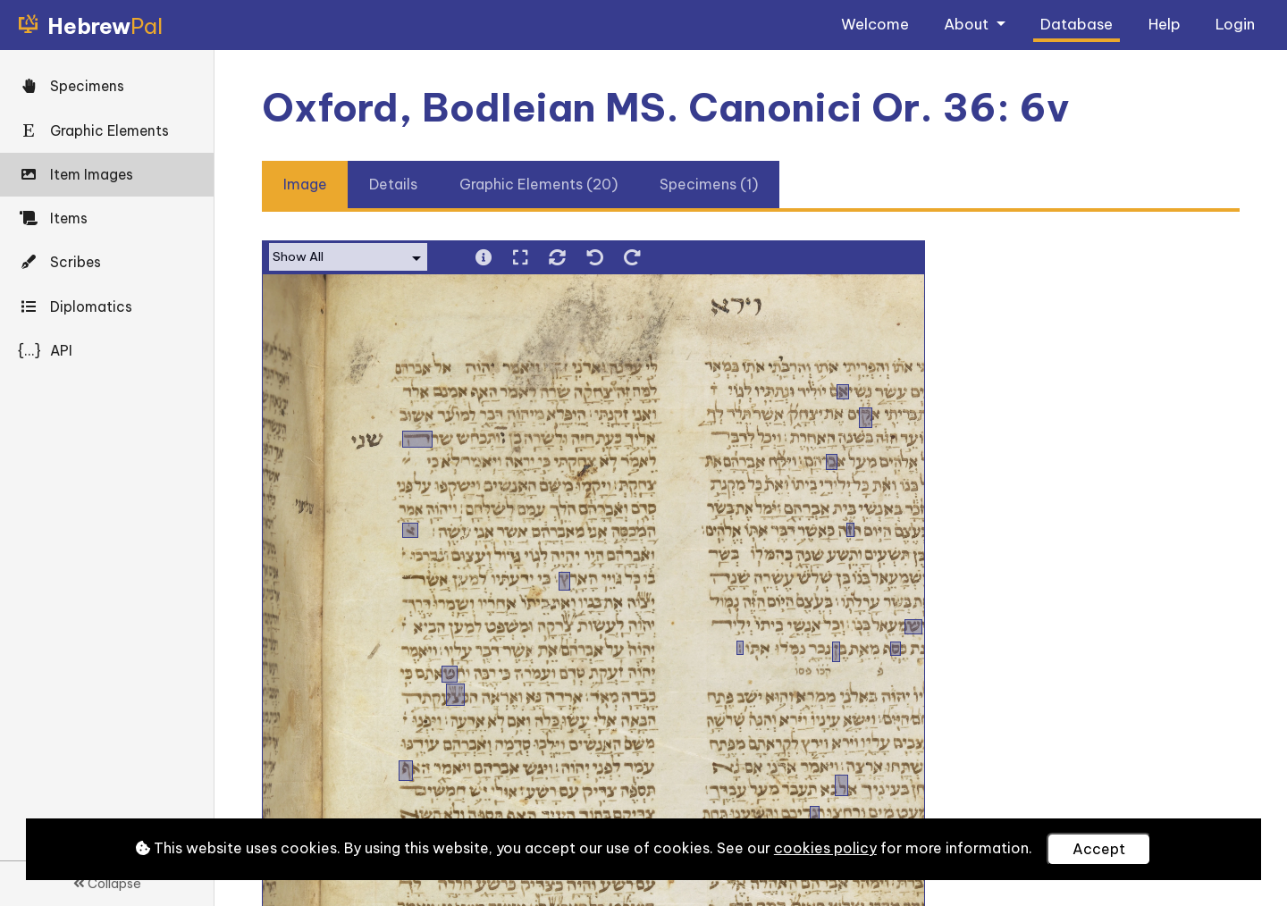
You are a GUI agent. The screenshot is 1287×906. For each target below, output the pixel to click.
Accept (1098, 849)
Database (1076, 23)
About (968, 23)
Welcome (875, 23)
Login (1235, 23)
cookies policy (825, 848)
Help (1164, 23)
